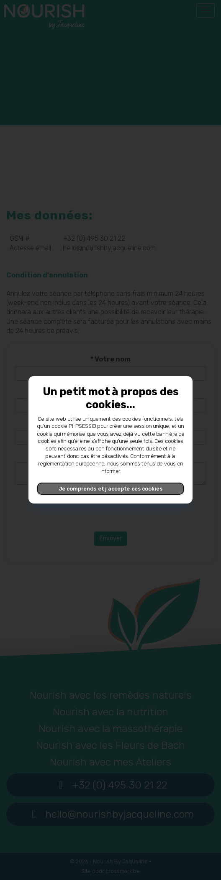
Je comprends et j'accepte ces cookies (110, 489)
